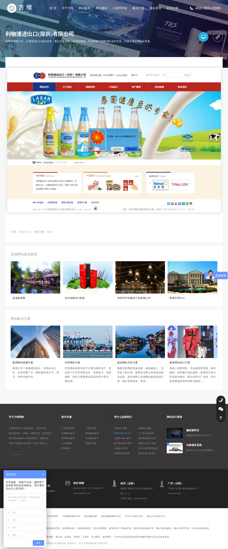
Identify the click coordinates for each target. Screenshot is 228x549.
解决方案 (138, 8)
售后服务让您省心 (147, 453)
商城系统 (65, 448)
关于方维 (67, 8)
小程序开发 (120, 8)
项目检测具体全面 (147, 438)
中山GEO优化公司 (134, 516)
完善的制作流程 (122, 453)
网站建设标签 (92, 433)
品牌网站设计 (68, 433)
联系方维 (172, 8)
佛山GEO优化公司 (156, 516)
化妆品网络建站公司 (111, 516)
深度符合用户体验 (147, 443)
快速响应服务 (145, 428)
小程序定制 (91, 428)
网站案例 (84, 8)
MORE (15, 454)
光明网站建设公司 (71, 516)
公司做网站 (66, 443)
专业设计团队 (120, 428)
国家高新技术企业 (123, 433)
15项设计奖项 (121, 448)
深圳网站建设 (68, 438)
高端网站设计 (92, 438)
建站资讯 (155, 8)
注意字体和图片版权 (148, 448)
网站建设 (101, 8)
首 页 (53, 8)
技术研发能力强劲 (123, 443)
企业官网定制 (68, 428)
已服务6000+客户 (122, 438)
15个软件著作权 (146, 433)
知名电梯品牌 (90, 516)
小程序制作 (52, 516)
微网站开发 (91, 443)
